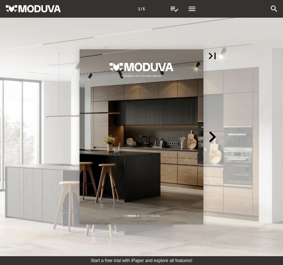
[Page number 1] (141, 9)
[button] (212, 56)
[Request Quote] (174, 9)
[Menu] (192, 9)
